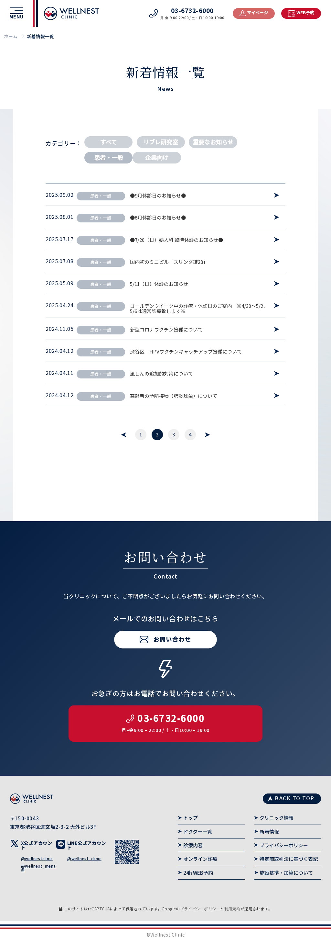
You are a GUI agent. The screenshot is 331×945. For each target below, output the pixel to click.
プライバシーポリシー (284, 845)
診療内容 (193, 845)
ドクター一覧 (197, 831)
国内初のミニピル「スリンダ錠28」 (169, 261)
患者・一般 (108, 157)
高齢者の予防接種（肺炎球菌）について (173, 396)
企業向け (156, 157)
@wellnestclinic (37, 858)
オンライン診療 (200, 858)
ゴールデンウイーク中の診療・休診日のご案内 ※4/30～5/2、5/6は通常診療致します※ (199, 308)
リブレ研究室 (160, 142)
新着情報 (269, 831)
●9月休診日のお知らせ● (158, 195)
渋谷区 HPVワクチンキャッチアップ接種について (186, 351)
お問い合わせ (172, 657)
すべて (108, 142)
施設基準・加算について (286, 872)
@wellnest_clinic (84, 858)
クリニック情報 (277, 817)
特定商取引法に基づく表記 (289, 858)
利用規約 (232, 908)
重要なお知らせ (213, 142)
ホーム (10, 36)
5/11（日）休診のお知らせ (159, 284)
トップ (190, 817)
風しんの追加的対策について (161, 373)
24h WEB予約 (198, 872)
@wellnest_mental (38, 867)
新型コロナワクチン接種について (166, 329)
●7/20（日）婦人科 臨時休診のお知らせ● (176, 239)
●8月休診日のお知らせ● (158, 217)
